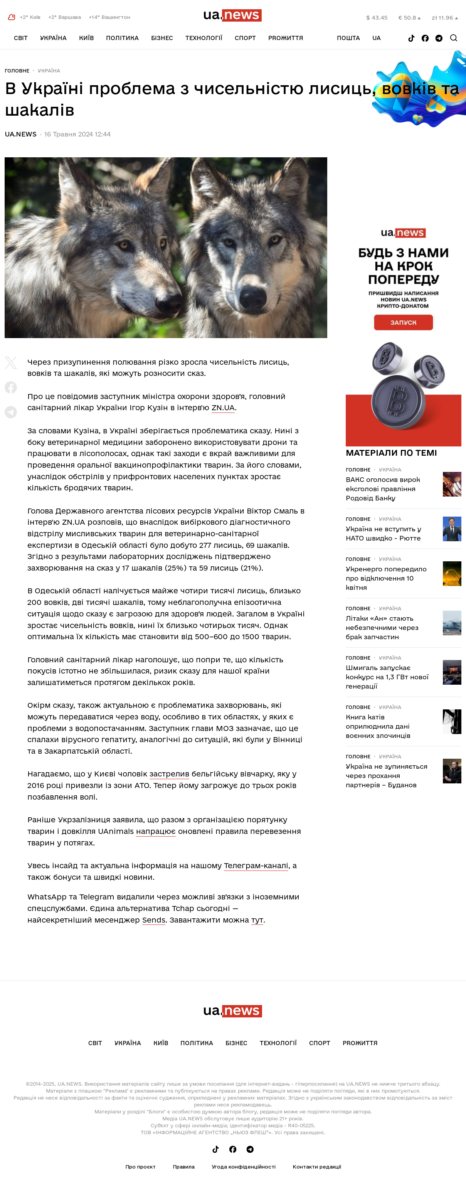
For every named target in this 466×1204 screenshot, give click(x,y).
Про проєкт (140, 1166)
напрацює (156, 831)
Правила (184, 1166)
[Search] (453, 37)
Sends (153, 920)
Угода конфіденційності (244, 1166)
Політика (122, 38)
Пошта (348, 38)
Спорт (245, 38)
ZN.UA (223, 407)
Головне (17, 70)
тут (257, 920)
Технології (203, 38)
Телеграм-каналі (256, 865)
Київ (86, 38)
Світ (21, 38)
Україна (53, 38)
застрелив (169, 774)
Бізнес (162, 38)
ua (376, 38)
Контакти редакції (317, 1166)
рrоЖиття (285, 38)
